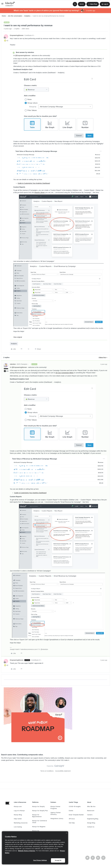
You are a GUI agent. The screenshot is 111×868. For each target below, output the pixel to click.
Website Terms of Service (26, 851)
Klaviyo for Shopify (38, 806)
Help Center (18, 819)
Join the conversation (15, 16)
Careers (89, 815)
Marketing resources (21, 823)
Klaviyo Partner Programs (55, 807)
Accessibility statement (63, 771)
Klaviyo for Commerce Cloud (39, 821)
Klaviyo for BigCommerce (37, 815)
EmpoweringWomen (17, 35)
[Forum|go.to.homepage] (10, 4)
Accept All (58, 860)
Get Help (72, 823)
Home (4, 16)
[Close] (66, 833)
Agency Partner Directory (56, 813)
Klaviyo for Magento (38, 826)
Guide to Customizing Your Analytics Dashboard (34, 183)
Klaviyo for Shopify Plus (40, 810)
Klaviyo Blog (18, 815)
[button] (2, 4)
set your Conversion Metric (75, 61)
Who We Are (91, 806)
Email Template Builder (76, 815)
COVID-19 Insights (75, 806)
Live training (18, 827)
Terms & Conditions (47, 771)
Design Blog (91, 823)
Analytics (27, 16)
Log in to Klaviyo (19, 810)
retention (13, 364)
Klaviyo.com (18, 806)
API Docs (72, 819)
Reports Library (39, 192)
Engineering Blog (92, 819)
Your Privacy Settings (40, 860)
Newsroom (90, 810)
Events (71, 810)
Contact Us (90, 827)
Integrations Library (57, 818)
